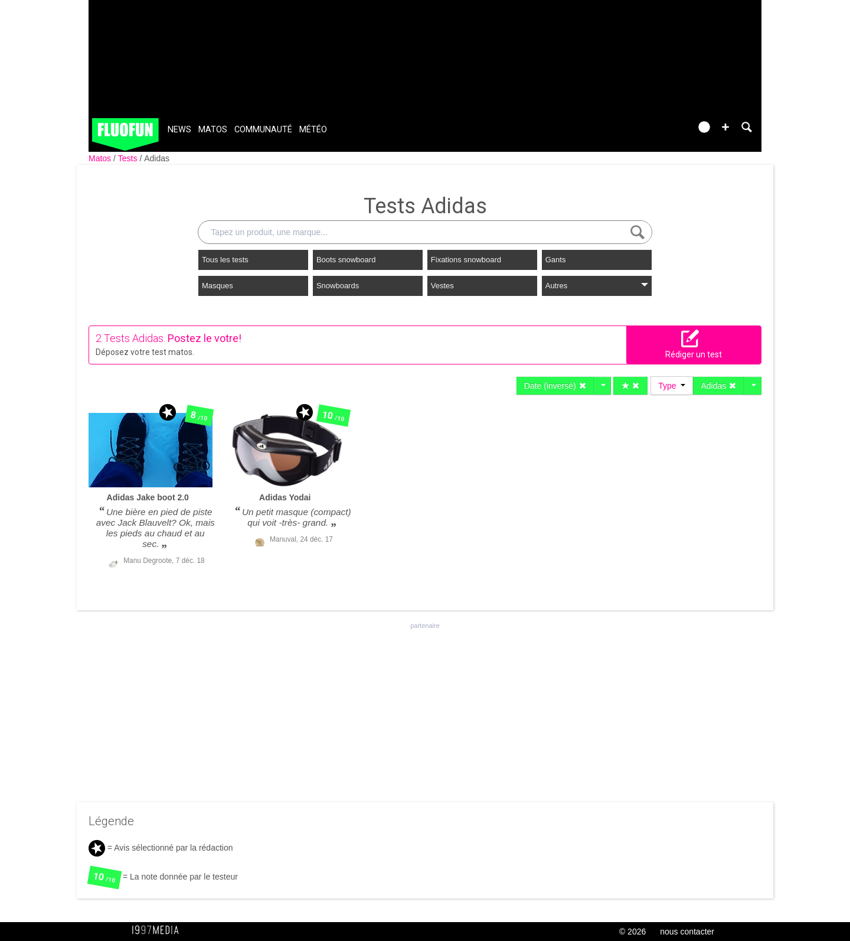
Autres (596, 285)
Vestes (442, 285)
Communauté (263, 130)
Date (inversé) (555, 385)
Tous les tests (225, 259)
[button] (725, 127)
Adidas (156, 158)
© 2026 (632, 931)
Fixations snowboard (466, 259)
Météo (313, 130)
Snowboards (337, 285)
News (179, 130)
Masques (217, 285)
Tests (129, 158)
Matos (212, 130)
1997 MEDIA (159, 930)
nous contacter (687, 931)
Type (671, 385)
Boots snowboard (345, 259)
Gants (555, 259)
